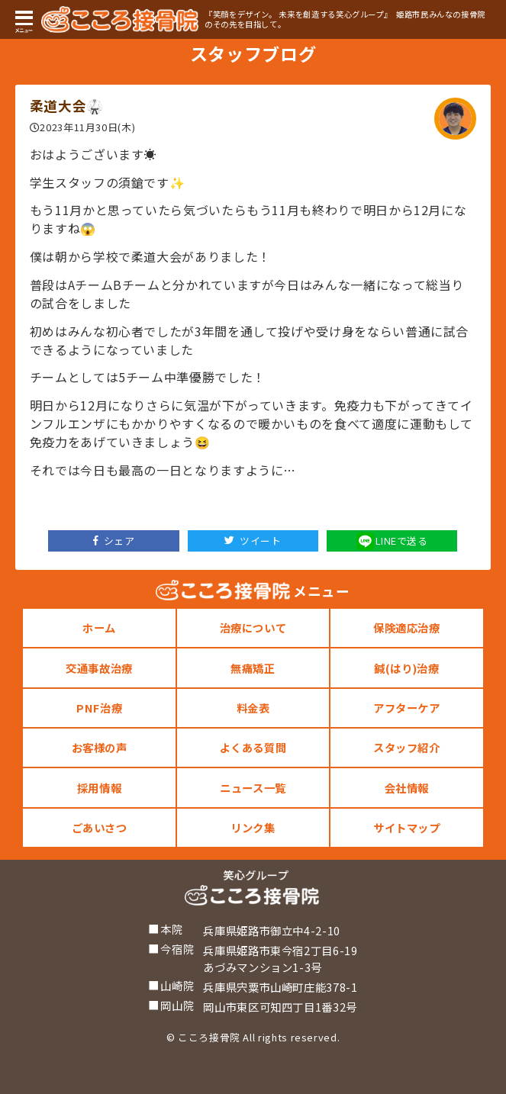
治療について (253, 627)
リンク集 (253, 827)
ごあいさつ (99, 827)
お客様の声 (99, 747)
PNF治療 (99, 708)
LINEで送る (392, 541)
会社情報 (407, 788)
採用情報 (99, 788)
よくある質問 (253, 747)
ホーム (99, 627)
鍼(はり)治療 (406, 668)
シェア (114, 540)
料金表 (253, 708)
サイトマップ (406, 827)
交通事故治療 (99, 668)
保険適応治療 (406, 627)
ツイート (253, 540)
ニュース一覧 (253, 788)
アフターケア (406, 708)
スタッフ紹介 (406, 747)
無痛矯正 (253, 668)
